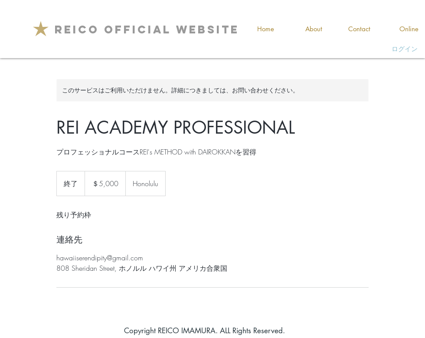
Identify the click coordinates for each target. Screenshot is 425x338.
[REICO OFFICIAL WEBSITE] (147, 29)
